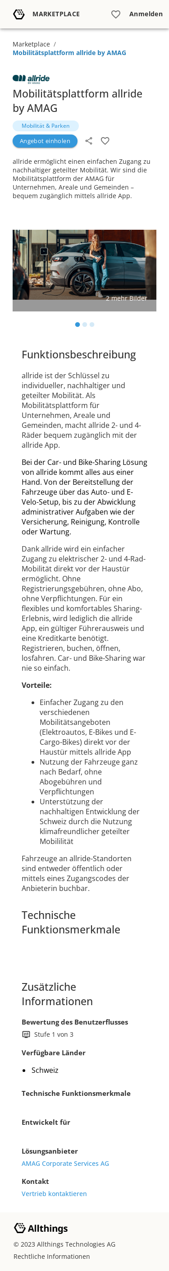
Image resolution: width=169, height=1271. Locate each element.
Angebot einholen (45, 141)
